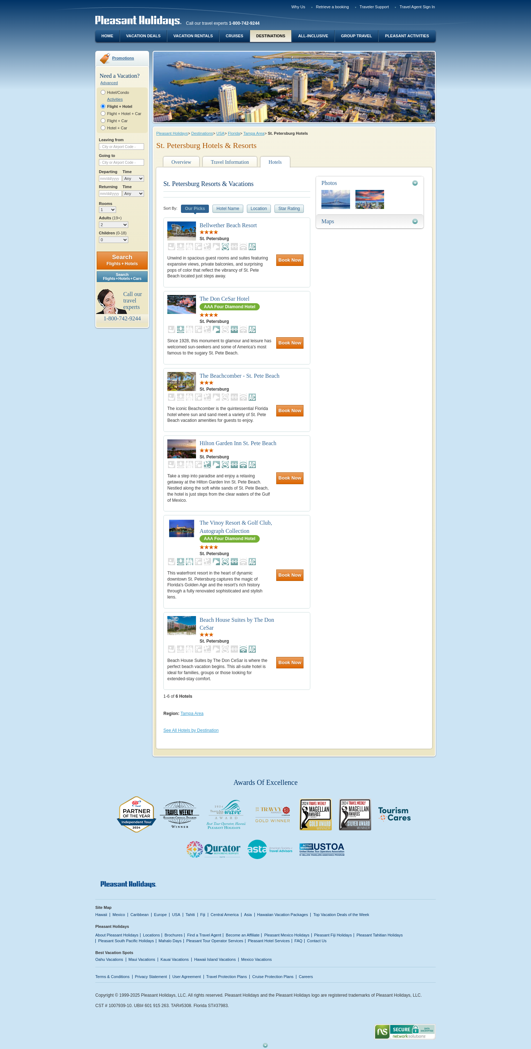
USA (220, 133)
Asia (248, 914)
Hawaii (101, 914)
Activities (115, 99)
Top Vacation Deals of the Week (341, 914)
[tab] (370, 183)
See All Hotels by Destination (191, 730)
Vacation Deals (143, 36)
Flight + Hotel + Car (124, 113)
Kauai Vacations (175, 959)
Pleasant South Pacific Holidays (126, 941)
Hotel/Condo (118, 92)
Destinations (270, 36)
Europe (160, 914)
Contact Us (317, 941)
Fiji (202, 914)
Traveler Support (374, 7)
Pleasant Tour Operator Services (214, 941)
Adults (110, 218)
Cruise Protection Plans (272, 976)
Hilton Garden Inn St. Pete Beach (238, 443)
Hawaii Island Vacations (215, 959)
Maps (327, 221)
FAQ (298, 941)
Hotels (275, 162)
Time (127, 172)
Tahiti (190, 914)
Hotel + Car (117, 128)
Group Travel (356, 36)
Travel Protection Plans (226, 976)
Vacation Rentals (193, 36)
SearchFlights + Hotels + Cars (122, 276)
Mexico (119, 914)
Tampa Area (253, 133)
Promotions (123, 58)
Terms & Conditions (112, 976)
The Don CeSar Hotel (224, 299)
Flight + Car (117, 121)
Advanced (109, 83)
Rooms (105, 203)
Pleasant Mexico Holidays (286, 935)
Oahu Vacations (109, 959)
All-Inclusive (313, 36)
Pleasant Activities (407, 36)
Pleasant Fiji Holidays (333, 935)
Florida (234, 133)
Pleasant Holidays (172, 133)
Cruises (234, 36)
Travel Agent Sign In (417, 7)
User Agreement (186, 976)
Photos (329, 183)
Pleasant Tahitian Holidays (380, 935)
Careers (306, 976)
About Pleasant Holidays (116, 935)
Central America (225, 914)
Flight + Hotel (119, 106)
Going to (107, 155)
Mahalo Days (170, 941)
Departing (108, 172)
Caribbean (139, 914)
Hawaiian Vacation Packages (282, 914)
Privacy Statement (151, 976)
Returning (108, 187)
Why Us (298, 7)
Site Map (103, 907)
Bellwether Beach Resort (228, 225)
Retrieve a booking (332, 7)
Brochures (173, 935)
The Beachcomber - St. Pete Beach (239, 376)
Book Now (289, 260)
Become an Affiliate (242, 935)
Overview (181, 162)
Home (107, 36)
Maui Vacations (142, 959)
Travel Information (230, 162)
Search (122, 260)
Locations (151, 935)
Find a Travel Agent (204, 935)
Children (112, 233)
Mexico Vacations (256, 959)
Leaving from (111, 140)
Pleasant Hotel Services (269, 941)
